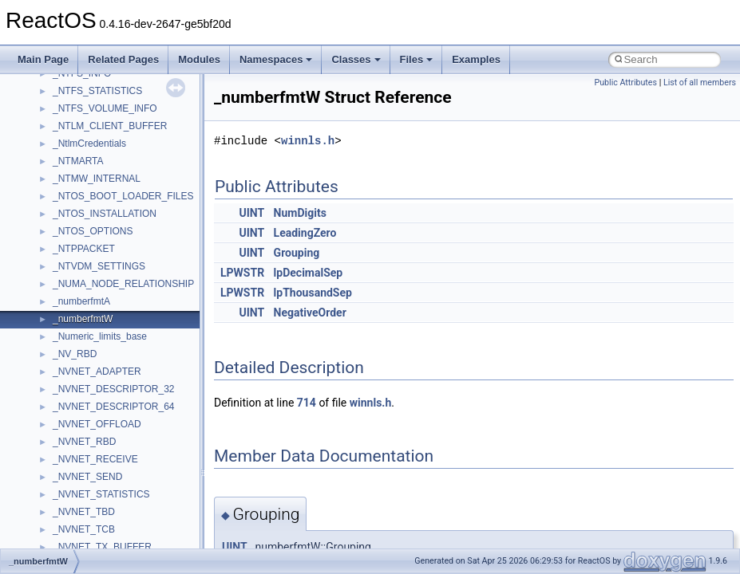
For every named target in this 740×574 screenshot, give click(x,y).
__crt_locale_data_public (106, 406)
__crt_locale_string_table (106, 459)
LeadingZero (305, 232)
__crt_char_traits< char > (106, 248)
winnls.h (307, 140)
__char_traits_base (93, 90)
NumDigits (300, 212)
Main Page (43, 59)
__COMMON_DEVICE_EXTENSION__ (136, 161)
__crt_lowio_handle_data (106, 494)
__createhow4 (83, 196)
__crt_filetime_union (95, 301)
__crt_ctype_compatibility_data (118, 283)
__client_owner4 (87, 126)
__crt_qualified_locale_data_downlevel (135, 546)
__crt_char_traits (88, 231)
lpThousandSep (313, 292)
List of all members (699, 82)
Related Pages (123, 59)
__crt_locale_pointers (98, 424)
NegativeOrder (310, 312)
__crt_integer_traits (94, 318)
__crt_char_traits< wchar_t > (113, 266)
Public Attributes (625, 82)
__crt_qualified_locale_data (111, 529)
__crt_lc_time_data (93, 371)
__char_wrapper (87, 108)
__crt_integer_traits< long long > (121, 354)
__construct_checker (97, 178)
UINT (251, 212)
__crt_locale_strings (95, 476)
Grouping (297, 252)
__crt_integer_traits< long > (111, 336)
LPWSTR (242, 272)
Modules (199, 59)
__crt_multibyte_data (97, 511)
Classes (355, 59)
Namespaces (276, 59)
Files (416, 59)
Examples (476, 59)
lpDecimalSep (308, 272)
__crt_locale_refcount (98, 441)
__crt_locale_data (91, 389)
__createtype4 (83, 213)
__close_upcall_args (96, 143)
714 (306, 402)
